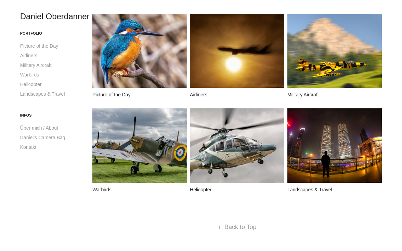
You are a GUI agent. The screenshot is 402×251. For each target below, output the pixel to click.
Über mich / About (39, 128)
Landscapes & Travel (42, 94)
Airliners (29, 55)
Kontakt (28, 147)
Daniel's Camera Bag (42, 137)
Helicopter (31, 84)
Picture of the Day (39, 46)
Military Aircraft (36, 65)
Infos (26, 115)
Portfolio (31, 33)
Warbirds (29, 74)
